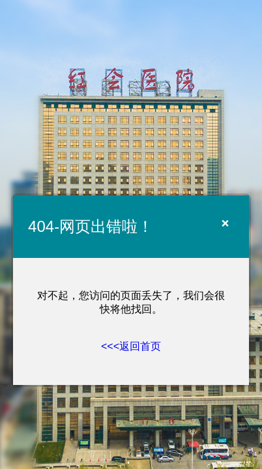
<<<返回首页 (131, 346)
